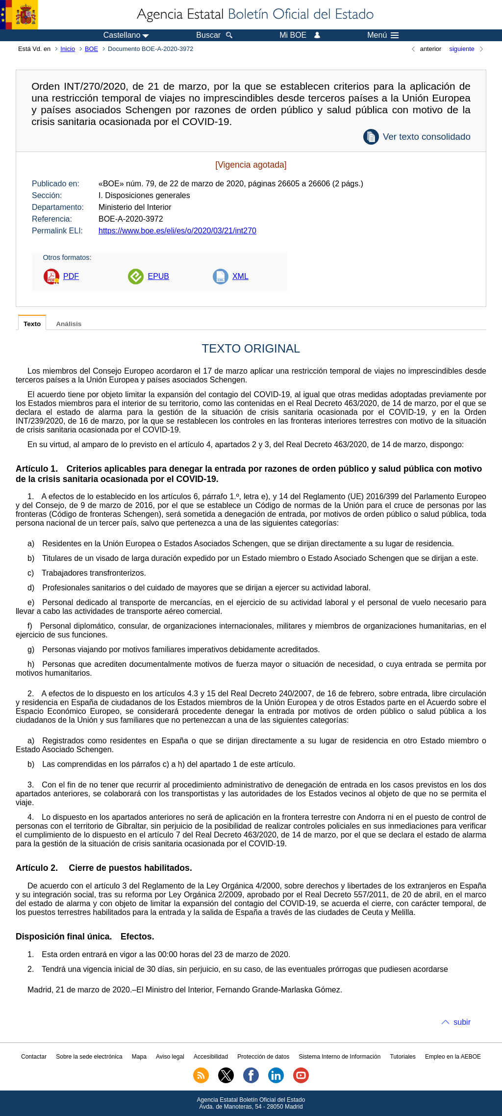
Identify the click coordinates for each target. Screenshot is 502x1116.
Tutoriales (403, 1056)
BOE (91, 48)
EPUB (158, 276)
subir (462, 1022)
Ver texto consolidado (427, 136)
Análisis (68, 324)
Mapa (139, 1056)
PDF (71, 276)
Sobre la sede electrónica (89, 1056)
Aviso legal (170, 1056)
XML (240, 276)
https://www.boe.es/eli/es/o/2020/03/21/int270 (177, 231)
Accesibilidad (211, 1056)
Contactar (34, 1056)
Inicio (67, 48)
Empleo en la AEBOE (453, 1056)
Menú (383, 35)
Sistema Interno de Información (340, 1056)
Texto (32, 324)
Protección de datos (263, 1056)
